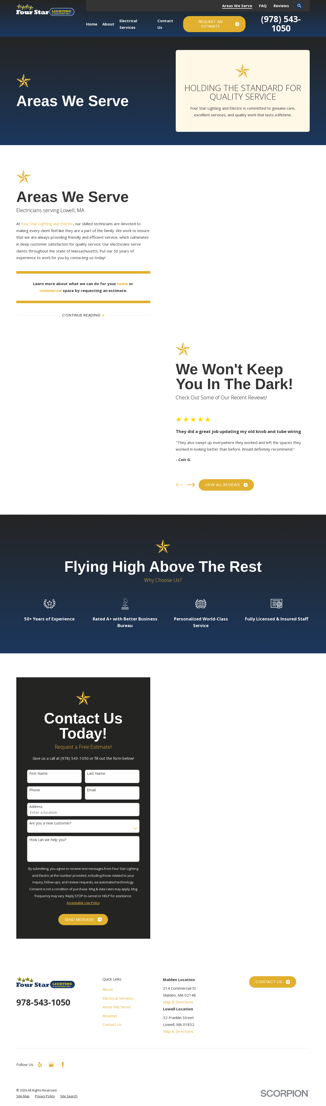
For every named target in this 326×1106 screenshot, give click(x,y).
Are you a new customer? (46, 823)
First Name (34, 773)
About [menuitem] (108, 24)
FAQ (263, 5)
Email (87, 790)
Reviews (281, 5)
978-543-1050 (43, 1002)
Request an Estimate (219, 24)
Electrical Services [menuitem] (128, 24)
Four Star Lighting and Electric (43, 223)
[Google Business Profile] (51, 1064)
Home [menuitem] (91, 24)
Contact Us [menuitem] (165, 24)
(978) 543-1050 (281, 23)
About (107, 989)
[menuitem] (23, 1096)
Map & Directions (178, 1002)
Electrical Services (118, 998)
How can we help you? (43, 840)
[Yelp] (40, 1064)
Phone (30, 790)
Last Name (92, 773)
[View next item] (195, 485)
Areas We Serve (237, 5)
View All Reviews (230, 484)
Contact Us (112, 1024)
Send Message (79, 919)
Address (31, 807)
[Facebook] (62, 1064)
